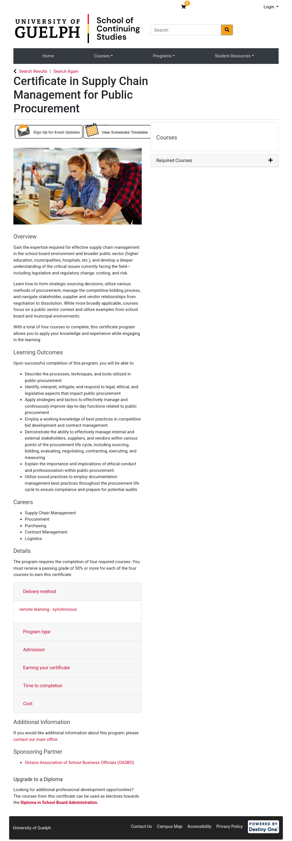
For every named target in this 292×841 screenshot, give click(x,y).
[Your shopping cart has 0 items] (184, 6)
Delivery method (39, 591)
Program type (36, 631)
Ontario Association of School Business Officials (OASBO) (79, 762)
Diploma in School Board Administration (59, 802)
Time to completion (42, 685)
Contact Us (141, 826)
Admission (34, 649)
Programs (162, 55)
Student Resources (233, 55)
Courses (102, 55)
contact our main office (35, 739)
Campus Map (169, 826)
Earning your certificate (46, 667)
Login (269, 6)
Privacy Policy (229, 826)
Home (48, 55)
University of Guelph (32, 827)
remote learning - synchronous (48, 609)
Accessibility (199, 826)
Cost (28, 703)
